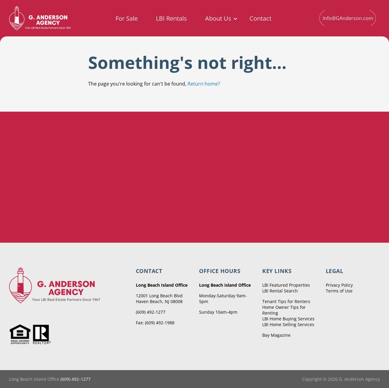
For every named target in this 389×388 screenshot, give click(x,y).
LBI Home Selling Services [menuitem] (288, 324)
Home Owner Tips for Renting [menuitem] (284, 310)
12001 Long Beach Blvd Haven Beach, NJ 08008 (159, 298)
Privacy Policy (339, 285)
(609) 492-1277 (150, 312)
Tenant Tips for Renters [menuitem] (286, 301)
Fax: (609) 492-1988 (155, 323)
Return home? (204, 83)
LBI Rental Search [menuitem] (280, 291)
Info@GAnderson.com (347, 18)
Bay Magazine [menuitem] (276, 335)
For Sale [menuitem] (126, 18)
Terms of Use (339, 291)
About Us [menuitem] (218, 18)
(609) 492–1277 (75, 379)
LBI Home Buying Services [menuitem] (288, 319)
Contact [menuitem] (260, 18)
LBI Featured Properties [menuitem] (286, 285)
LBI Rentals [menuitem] (171, 18)
